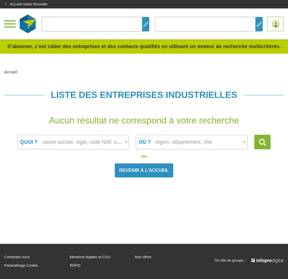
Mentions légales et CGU (90, 257)
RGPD (75, 265)
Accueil (10, 72)
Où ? (145, 142)
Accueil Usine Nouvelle (25, 4)
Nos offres (143, 257)
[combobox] (73, 142)
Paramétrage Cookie (21, 265)
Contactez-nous (17, 257)
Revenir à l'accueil (144, 170)
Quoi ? (29, 142)
